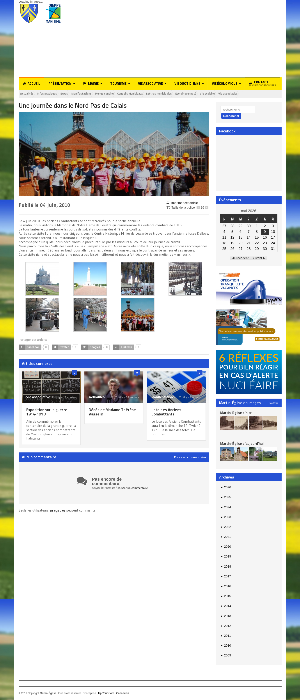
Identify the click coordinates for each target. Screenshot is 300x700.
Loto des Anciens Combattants (167, 412)
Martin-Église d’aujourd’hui (241, 444)
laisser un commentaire (134, 488)
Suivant (257, 258)
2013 (225, 616)
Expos (71, 93)
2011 (225, 636)
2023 (225, 517)
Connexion (122, 693)
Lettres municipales (181, 93)
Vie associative (260, 93)
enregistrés (58, 510)
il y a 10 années (127, 398)
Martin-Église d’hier (235, 413)
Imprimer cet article (182, 203)
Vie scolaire (237, 93)
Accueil (31, 84)
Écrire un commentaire (190, 457)
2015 (225, 596)
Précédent (241, 258)
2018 (225, 567)
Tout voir (273, 403)
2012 (225, 626)
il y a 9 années (190, 398)
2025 (225, 497)
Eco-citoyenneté (211, 93)
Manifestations (92, 93)
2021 (225, 537)
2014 (225, 606)
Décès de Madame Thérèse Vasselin (106, 412)
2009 (225, 656)
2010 (225, 646)
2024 (225, 507)
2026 (225, 487)
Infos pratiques (51, 93)
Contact (262, 83)
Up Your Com (106, 693)
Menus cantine (118, 93)
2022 (225, 527)
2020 (225, 547)
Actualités (28, 93)
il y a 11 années (64, 398)
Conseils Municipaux (148, 93)
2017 (225, 577)
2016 (225, 586)
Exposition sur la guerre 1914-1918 (48, 412)
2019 (225, 557)
